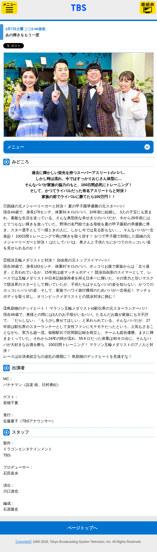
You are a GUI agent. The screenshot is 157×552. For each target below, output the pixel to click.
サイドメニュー (9, 7)
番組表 (148, 7)
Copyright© (24, 542)
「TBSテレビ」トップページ (78, 7)
